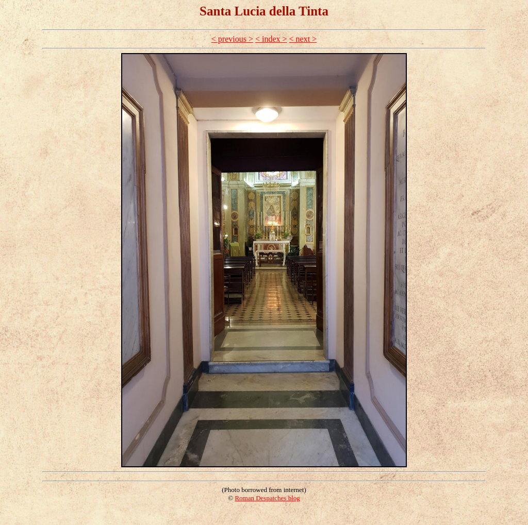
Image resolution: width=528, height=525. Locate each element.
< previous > (232, 39)
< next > (303, 39)
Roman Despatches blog (267, 498)
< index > (271, 39)
